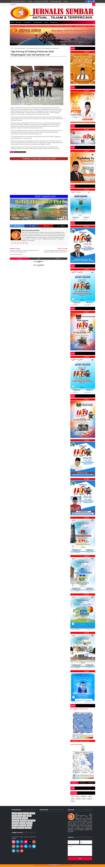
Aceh (72, 796)
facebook (57, 258)
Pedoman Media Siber (55, 1)
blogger (19, 258)
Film (24, 815)
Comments (91, 782)
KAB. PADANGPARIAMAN (20, 48)
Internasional (16, 818)
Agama (14, 813)
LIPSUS (46, 22)
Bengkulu (83, 796)
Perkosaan (23, 825)
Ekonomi (32, 813)
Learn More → (71, 832)
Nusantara (15, 820)
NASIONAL (18, 22)
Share (32, 226)
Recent (74, 782)
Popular (82, 782)
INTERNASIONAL (37, 22)
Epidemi (14, 815)
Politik (14, 827)
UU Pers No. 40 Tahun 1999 (41, 1)
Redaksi (65, 1)
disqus (38, 258)
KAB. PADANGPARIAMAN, (37, 58)
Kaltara (78, 798)
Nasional (24, 818)
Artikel (20, 813)
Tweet (18, 226)
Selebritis (28, 827)
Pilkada (29, 825)
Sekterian (20, 827)
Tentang (30, 1)
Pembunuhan (31, 820)
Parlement (23, 820)
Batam (77, 796)
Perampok (29, 823)
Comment (61, 226)
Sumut (73, 801)
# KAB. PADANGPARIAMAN (19, 152)
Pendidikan (15, 823)
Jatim (72, 798)
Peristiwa (15, 825)
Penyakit (22, 823)
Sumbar (89, 798)
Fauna (19, 815)
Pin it (47, 226)
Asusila (26, 813)
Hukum (29, 815)
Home (12, 22)
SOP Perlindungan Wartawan (18, 1)
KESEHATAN (54, 22)
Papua (84, 798)
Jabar (90, 796)
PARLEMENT (27, 22)
